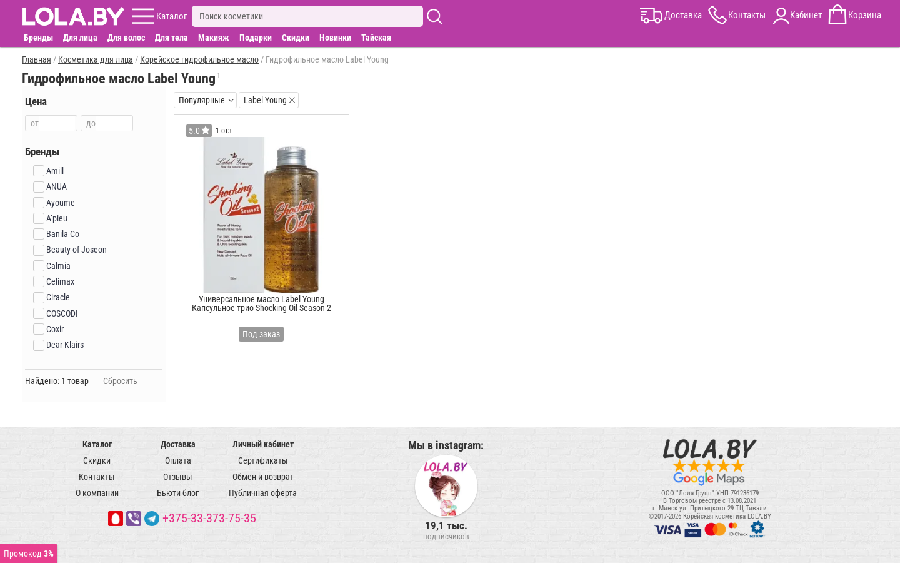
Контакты (97, 477)
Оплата (178, 460)
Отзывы (177, 477)
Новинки (335, 38)
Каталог (97, 444)
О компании (97, 493)
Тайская (376, 38)
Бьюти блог (178, 493)
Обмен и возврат (263, 477)
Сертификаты (263, 460)
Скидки (295, 38)
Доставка (178, 444)
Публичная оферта (263, 493)
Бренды (38, 38)
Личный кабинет (263, 444)
